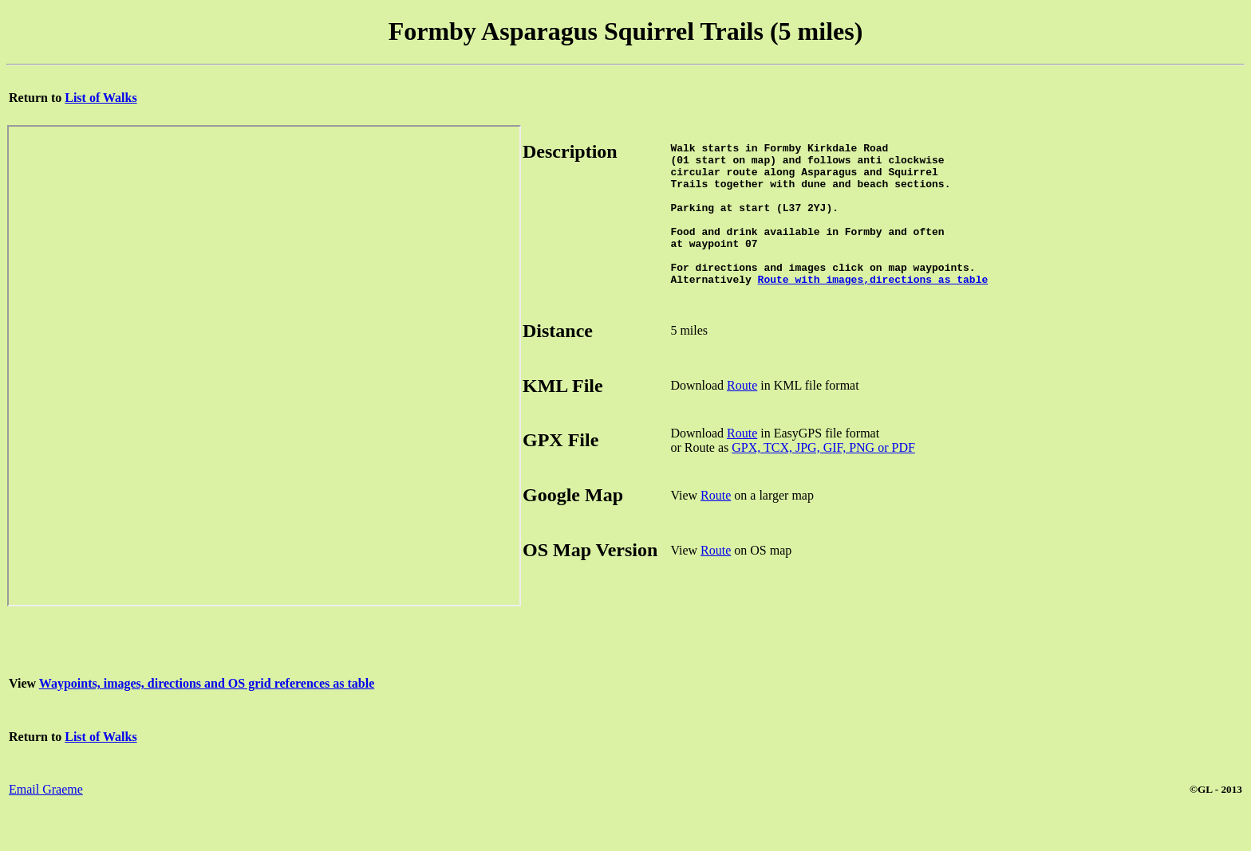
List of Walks (100, 97)
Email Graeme (46, 818)
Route (742, 414)
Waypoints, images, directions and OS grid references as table (206, 712)
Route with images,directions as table (873, 307)
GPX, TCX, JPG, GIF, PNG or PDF (823, 476)
